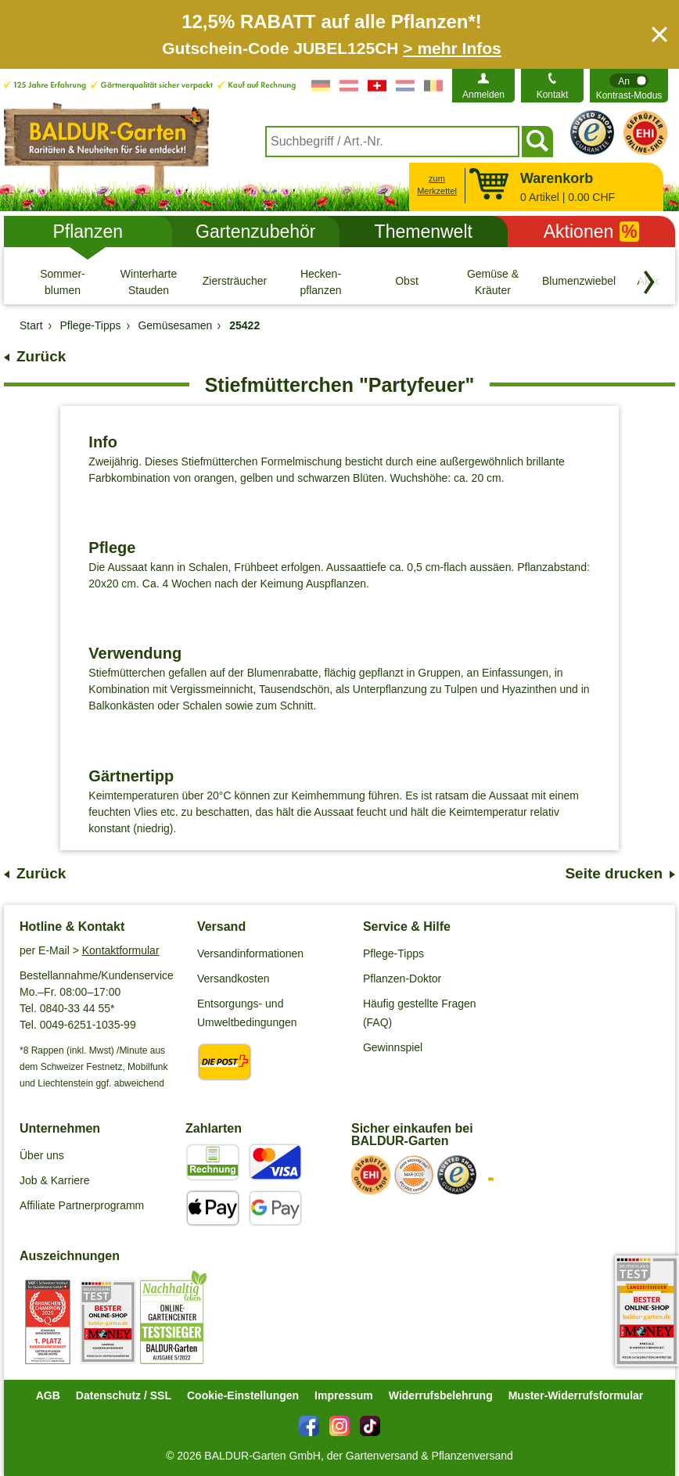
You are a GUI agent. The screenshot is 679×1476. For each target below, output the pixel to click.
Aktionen (591, 231)
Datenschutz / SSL (123, 1395)
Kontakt (553, 94)
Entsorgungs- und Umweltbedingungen (247, 1013)
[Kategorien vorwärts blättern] (649, 282)
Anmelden (483, 94)
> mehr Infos (452, 48)
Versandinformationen (250, 953)
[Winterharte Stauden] (149, 281)
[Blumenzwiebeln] (579, 281)
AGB (48, 1395)
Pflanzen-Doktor (402, 978)
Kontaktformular (121, 950)
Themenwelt (423, 231)
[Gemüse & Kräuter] (493, 281)
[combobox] (392, 141)
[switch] (629, 86)
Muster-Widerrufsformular (576, 1395)
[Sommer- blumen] (63, 281)
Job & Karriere (54, 1180)
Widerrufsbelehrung (441, 1395)
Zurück (41, 356)
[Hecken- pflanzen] (321, 281)
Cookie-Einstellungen (243, 1395)
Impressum (343, 1395)
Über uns (42, 1155)
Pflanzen (87, 231)
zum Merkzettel (437, 185)
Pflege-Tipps (393, 953)
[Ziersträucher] (235, 281)
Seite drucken (614, 873)
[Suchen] (537, 141)
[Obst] (407, 281)
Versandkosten (233, 978)
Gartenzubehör (255, 231)
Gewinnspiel (392, 1047)
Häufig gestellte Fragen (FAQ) (419, 1013)
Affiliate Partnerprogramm (82, 1205)
